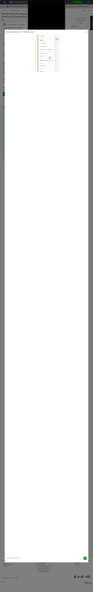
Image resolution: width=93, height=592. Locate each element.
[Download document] (85, 558)
